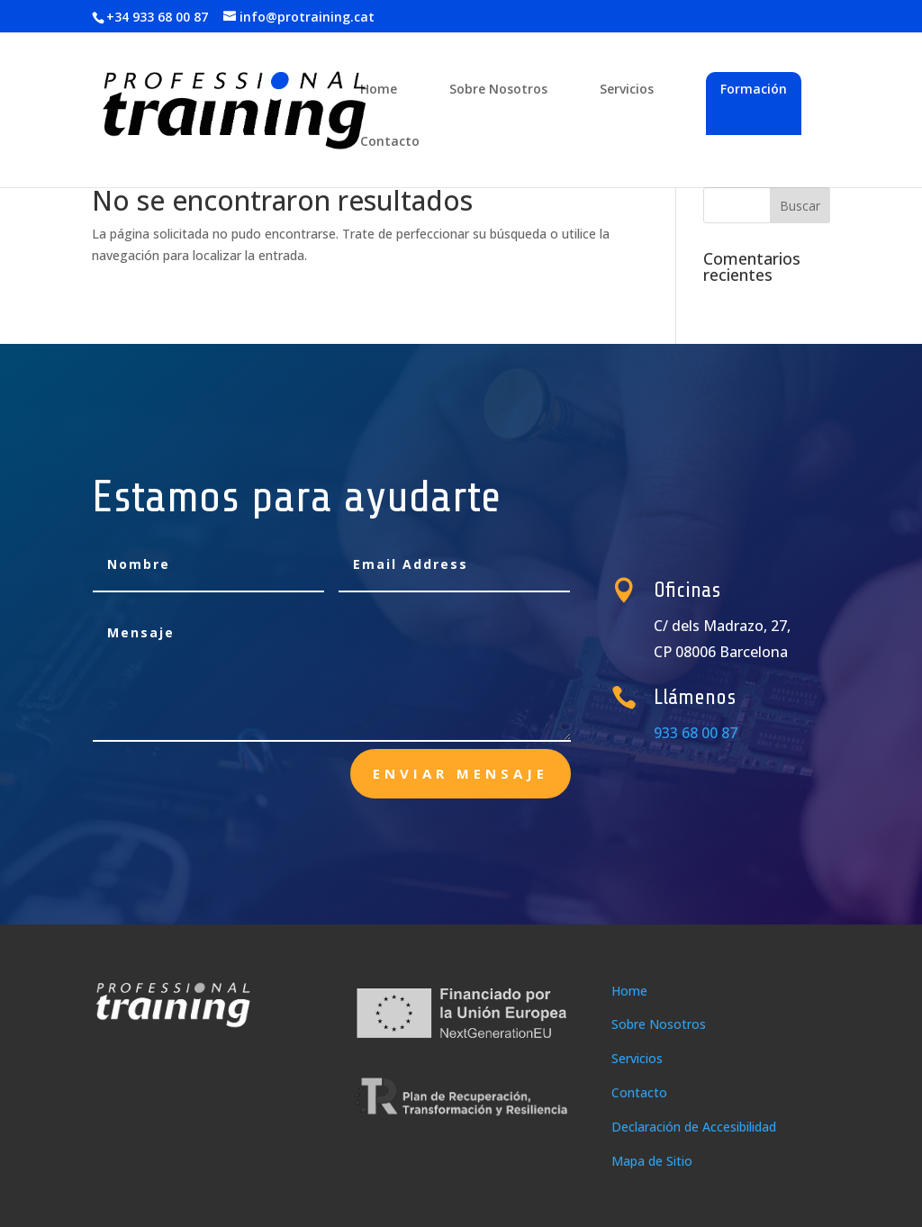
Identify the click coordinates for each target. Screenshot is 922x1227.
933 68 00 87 (702, 733)
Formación (753, 88)
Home (378, 90)
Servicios (627, 90)
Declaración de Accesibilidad (693, 1126)
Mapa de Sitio (651, 1160)
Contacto (390, 142)
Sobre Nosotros (498, 90)
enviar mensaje (460, 773)
